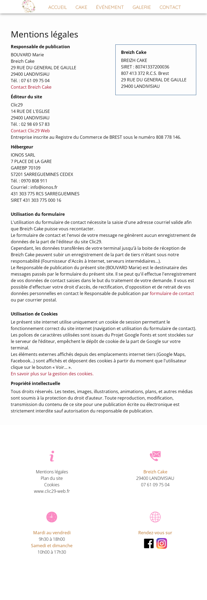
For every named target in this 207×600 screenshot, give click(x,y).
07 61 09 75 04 (155, 485)
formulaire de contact (172, 293)
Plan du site (52, 478)
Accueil (57, 7)
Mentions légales (52, 472)
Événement (110, 7)
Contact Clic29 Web (30, 131)
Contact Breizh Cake (31, 87)
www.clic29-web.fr (52, 491)
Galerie (142, 7)
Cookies (51, 485)
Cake (81, 7)
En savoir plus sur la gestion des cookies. (52, 374)
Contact (170, 7)
